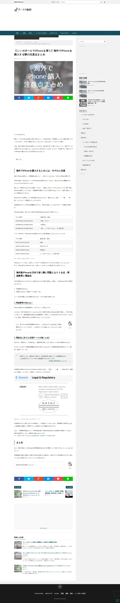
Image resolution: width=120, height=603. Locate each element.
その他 (24, 58)
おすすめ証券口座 (89, 146)
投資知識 (85, 165)
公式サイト (58, 205)
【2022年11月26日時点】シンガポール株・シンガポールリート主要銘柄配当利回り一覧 (96, 101)
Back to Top (117, 601)
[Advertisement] (75, 17)
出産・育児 (86, 128)
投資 (17, 33)
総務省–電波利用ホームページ (58, 361)
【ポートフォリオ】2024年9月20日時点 (65, 2)
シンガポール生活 (40, 33)
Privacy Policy (64, 33)
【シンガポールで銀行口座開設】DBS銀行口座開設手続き (39, 542)
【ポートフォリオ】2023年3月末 (96, 90)
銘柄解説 (87, 156)
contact (74, 33)
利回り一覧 (87, 151)
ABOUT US (53, 33)
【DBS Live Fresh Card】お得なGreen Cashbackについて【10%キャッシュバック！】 (31, 493)
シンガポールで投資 (89, 142)
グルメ (85, 119)
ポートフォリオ (87, 160)
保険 (24, 33)
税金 (30, 33)
